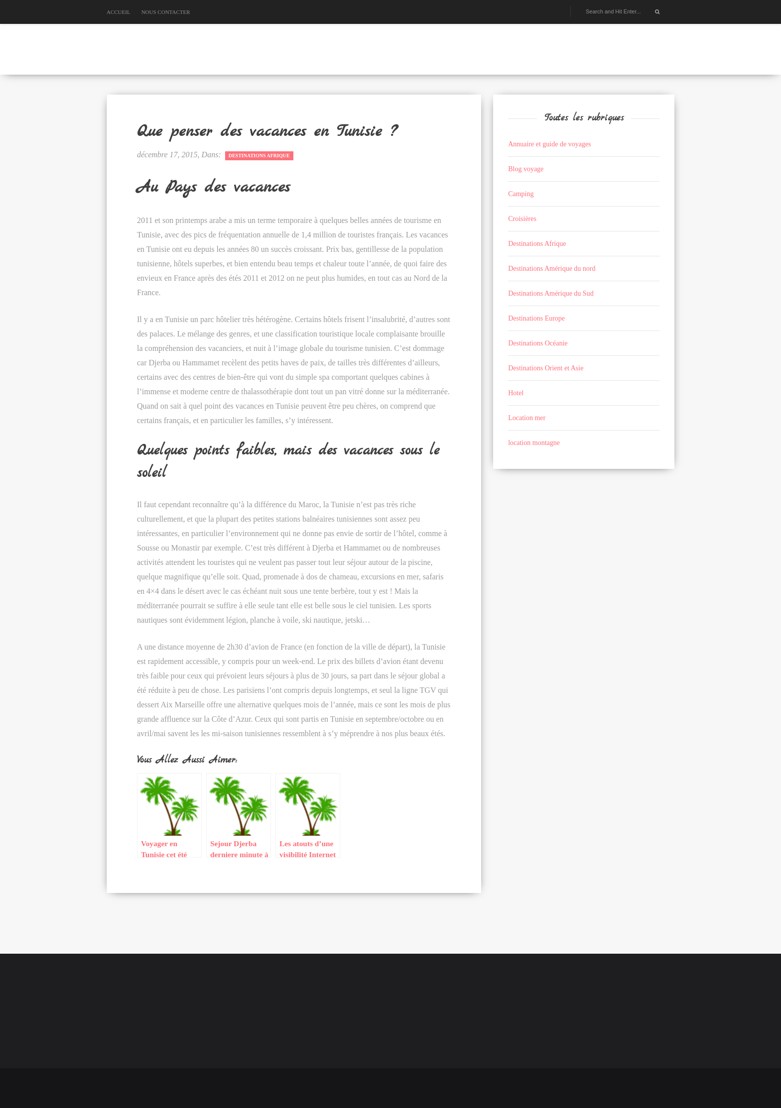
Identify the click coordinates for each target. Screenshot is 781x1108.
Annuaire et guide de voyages (549, 144)
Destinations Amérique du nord (551, 268)
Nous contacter (165, 12)
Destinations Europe (536, 318)
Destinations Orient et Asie (545, 368)
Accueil (118, 12)
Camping (520, 194)
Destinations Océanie (537, 343)
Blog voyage (525, 169)
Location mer (526, 418)
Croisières (522, 218)
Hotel (515, 393)
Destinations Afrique (259, 155)
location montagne (534, 442)
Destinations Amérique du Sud (551, 293)
